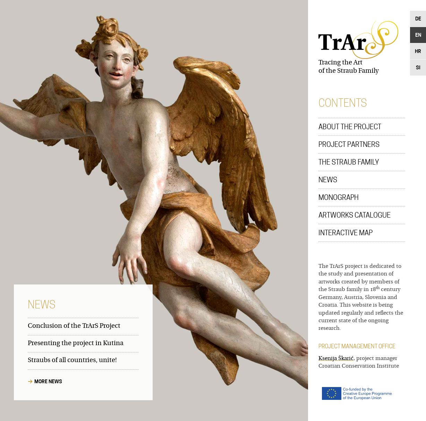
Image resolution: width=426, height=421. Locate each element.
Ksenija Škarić (335, 358)
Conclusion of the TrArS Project (74, 326)
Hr (418, 51)
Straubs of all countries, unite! (72, 360)
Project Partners (349, 144)
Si (418, 67)
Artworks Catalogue (354, 215)
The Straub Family (348, 162)
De (418, 18)
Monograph (338, 197)
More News (48, 381)
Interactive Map (345, 233)
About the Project (349, 127)
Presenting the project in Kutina (75, 343)
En (418, 35)
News (327, 180)
